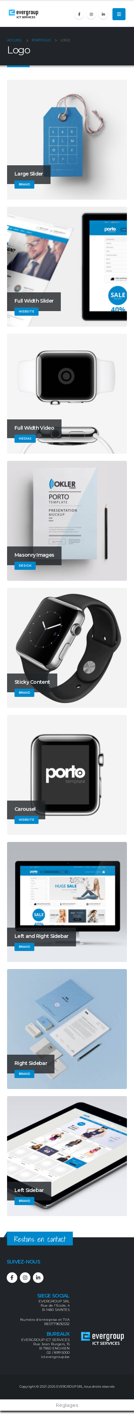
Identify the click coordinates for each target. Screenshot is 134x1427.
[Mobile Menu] (119, 14)
